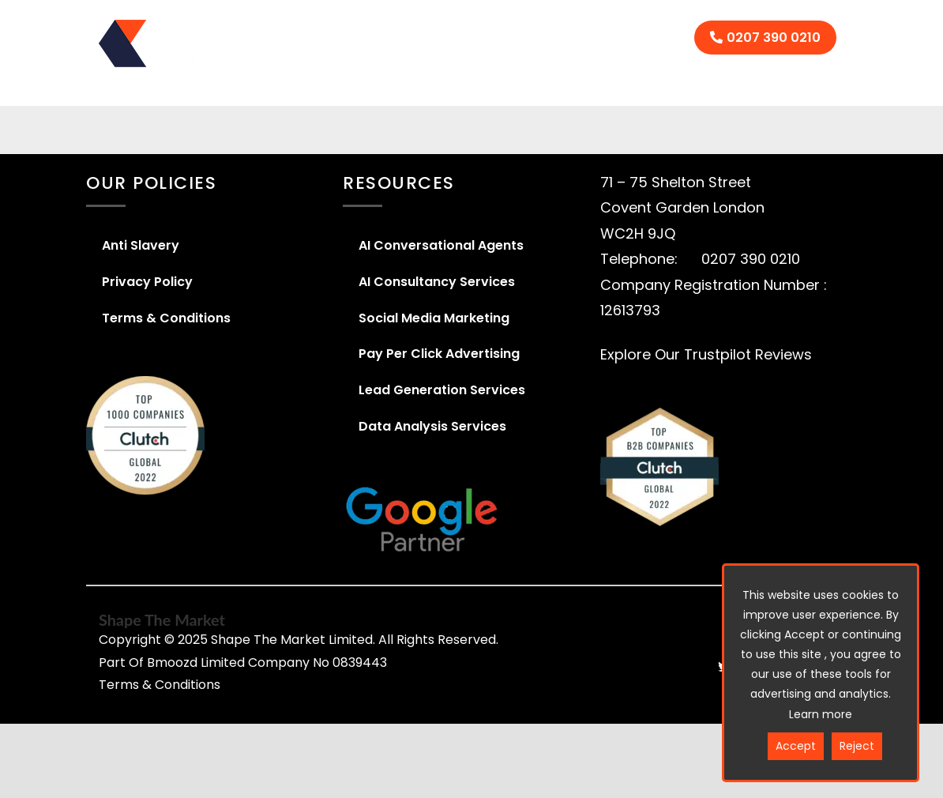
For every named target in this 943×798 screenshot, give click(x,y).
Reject (857, 746)
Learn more (820, 714)
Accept (796, 746)
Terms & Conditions (159, 685)
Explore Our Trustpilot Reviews (706, 354)
